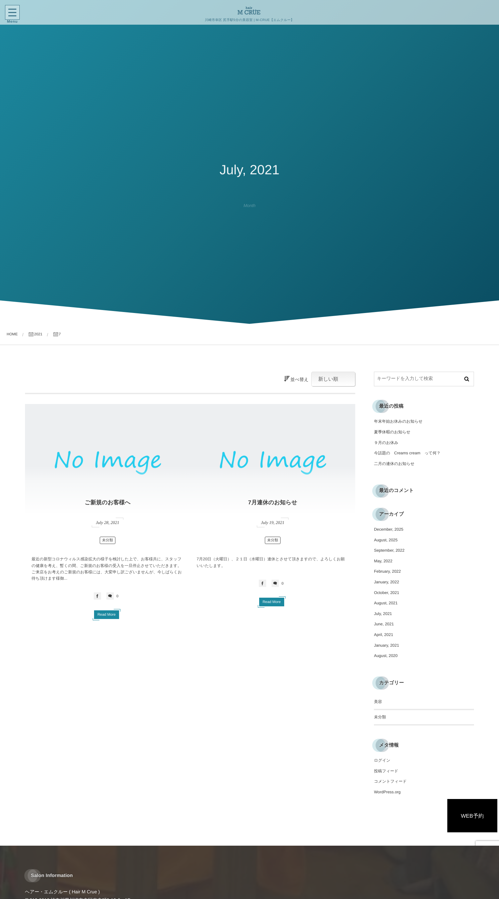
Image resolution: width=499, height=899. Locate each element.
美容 (378, 701)
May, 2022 (383, 561)
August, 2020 (386, 655)
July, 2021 (383, 613)
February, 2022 (387, 571)
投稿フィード (386, 771)
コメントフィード (390, 781)
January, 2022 (386, 582)
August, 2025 (386, 540)
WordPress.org (387, 792)
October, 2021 (386, 592)
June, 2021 (384, 624)
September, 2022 (389, 550)
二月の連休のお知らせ (394, 463)
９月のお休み (386, 442)
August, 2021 (386, 603)
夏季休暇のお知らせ (392, 432)
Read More (106, 615)
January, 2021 (386, 645)
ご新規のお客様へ (108, 502)
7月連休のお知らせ (272, 502)
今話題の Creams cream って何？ (407, 453)
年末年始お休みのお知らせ (398, 421)
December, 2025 (388, 529)
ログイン (382, 760)
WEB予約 (472, 816)
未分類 (107, 540)
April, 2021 (383, 634)
